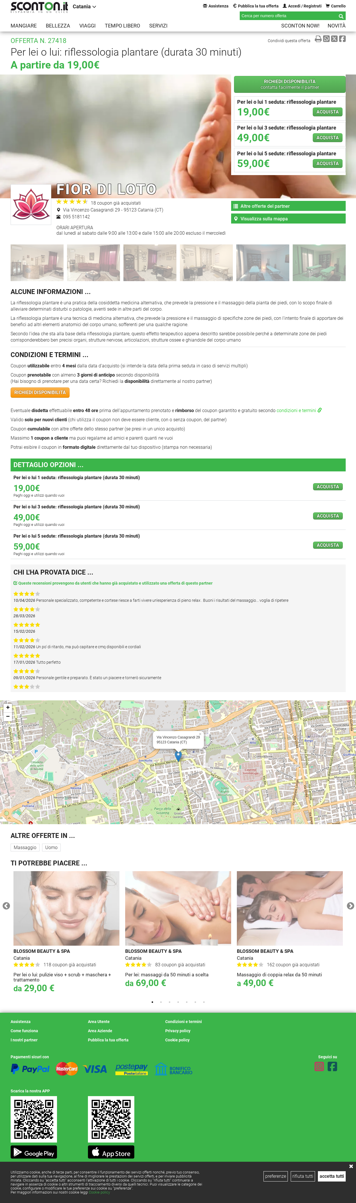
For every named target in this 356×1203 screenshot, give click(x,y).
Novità (337, 26)
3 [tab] (169, 1002)
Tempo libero (122, 26)
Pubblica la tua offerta (256, 5)
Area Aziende (100, 1030)
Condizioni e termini (183, 1021)
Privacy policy (177, 1030)
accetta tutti (332, 1176)
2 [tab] (161, 1002)
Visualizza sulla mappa (260, 218)
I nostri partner (24, 1040)
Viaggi (87, 26)
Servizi (158, 26)
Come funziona (24, 1030)
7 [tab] (204, 1002)
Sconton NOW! (300, 26)
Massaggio (25, 847)
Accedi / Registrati (302, 5)
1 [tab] (152, 1002)
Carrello (336, 5)
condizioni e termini (299, 410)
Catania (84, 6)
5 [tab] (187, 1002)
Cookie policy (99, 1192)
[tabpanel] (66, 933)
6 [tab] (195, 1002)
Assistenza (216, 5)
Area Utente (99, 1021)
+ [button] (8, 708)
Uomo (51, 847)
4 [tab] (178, 1002)
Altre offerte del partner (261, 206)
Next (349, 905)
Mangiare (24, 26)
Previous (5, 905)
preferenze (275, 1176)
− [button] (8, 717)
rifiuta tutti (302, 1176)
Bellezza (58, 26)
